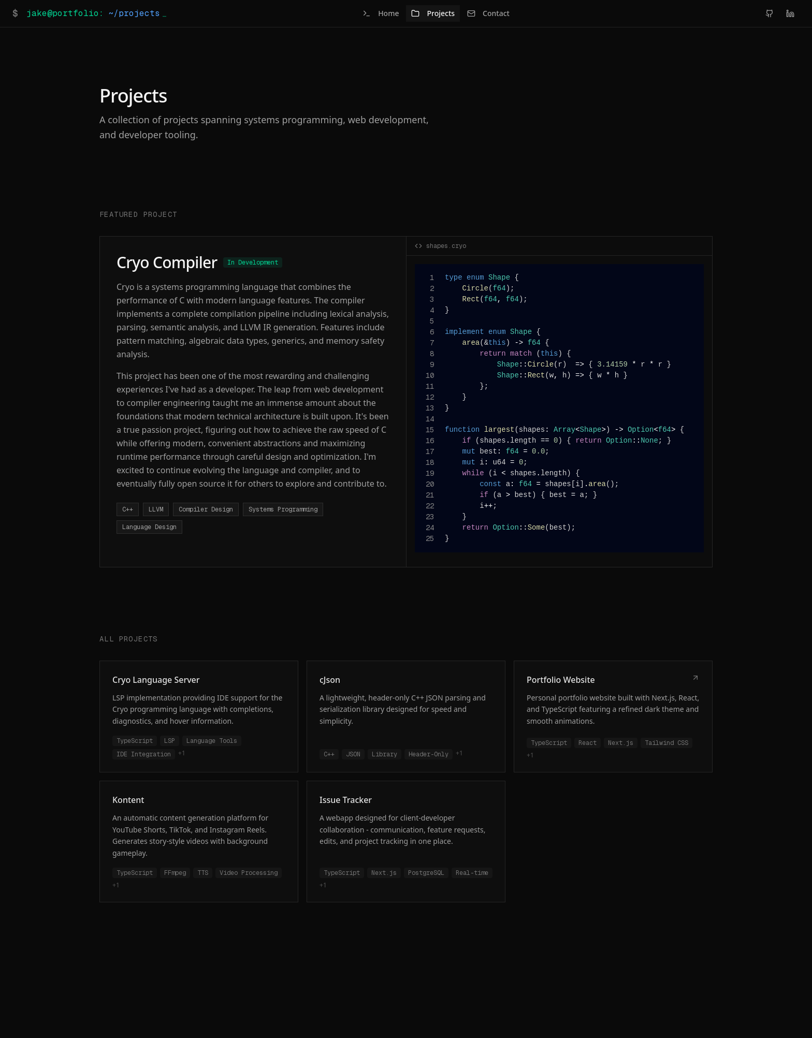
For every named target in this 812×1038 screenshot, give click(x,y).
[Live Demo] (695, 678)
